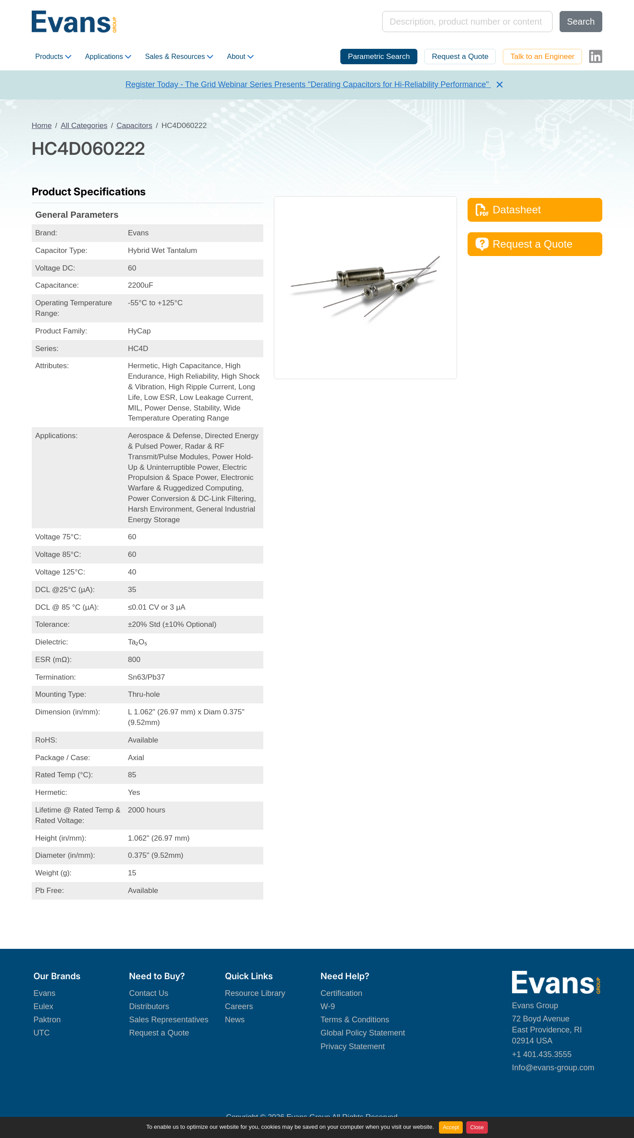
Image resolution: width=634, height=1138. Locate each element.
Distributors (149, 1006)
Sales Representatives (168, 1019)
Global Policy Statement (363, 1032)
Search (581, 21)
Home (42, 125)
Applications (108, 57)
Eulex (43, 1006)
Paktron (47, 1019)
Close (477, 1127)
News (235, 1019)
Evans (44, 993)
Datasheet (508, 210)
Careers (239, 1006)
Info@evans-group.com (553, 1067)
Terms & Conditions (355, 1019)
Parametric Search (379, 56)
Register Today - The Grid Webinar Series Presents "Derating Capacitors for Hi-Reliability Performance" (308, 84)
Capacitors (134, 125)
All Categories (84, 125)
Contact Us (148, 993)
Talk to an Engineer (542, 56)
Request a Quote (460, 56)
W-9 (328, 1006)
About (240, 57)
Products (53, 57)
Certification (341, 993)
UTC (41, 1032)
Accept (451, 1127)
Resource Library (255, 993)
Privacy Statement (353, 1046)
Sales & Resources (179, 57)
